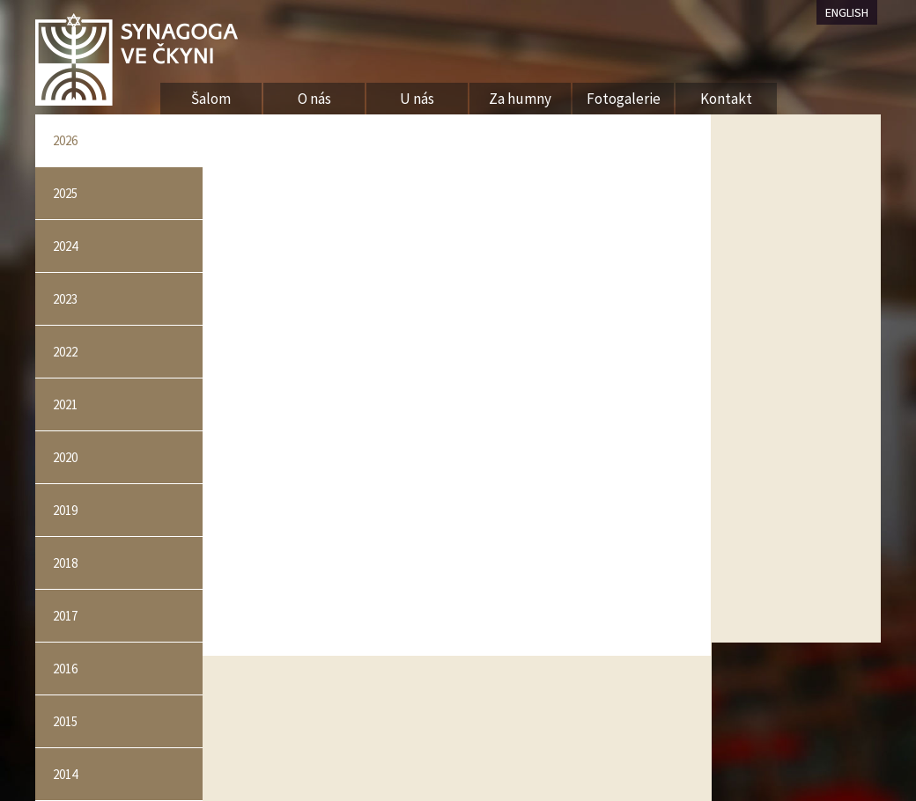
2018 (65, 563)
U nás (417, 98)
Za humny (520, 98)
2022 (65, 351)
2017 (65, 615)
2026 (65, 140)
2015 (65, 721)
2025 (65, 193)
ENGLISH (846, 12)
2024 (65, 246)
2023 (65, 298)
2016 (65, 668)
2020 (65, 457)
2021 (65, 404)
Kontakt (726, 98)
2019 (65, 510)
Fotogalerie (624, 98)
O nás (314, 98)
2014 (65, 774)
